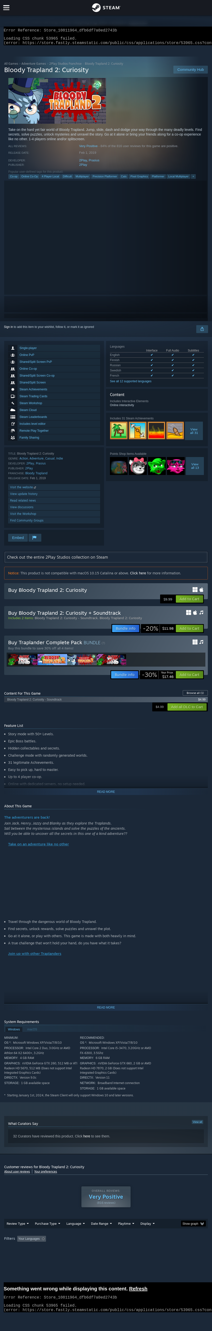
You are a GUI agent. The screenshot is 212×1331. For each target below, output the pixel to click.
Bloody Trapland (36, 476)
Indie (59, 461)
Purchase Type (46, 1226)
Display (145, 1226)
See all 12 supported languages (130, 384)
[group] (106, 1242)
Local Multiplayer (178, 179)
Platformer (158, 179)
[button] (189, 602)
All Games (11, 66)
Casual (50, 461)
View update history (24, 497)
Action (23, 461)
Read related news (23, 503)
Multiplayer (82, 179)
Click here (138, 576)
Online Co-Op (29, 179)
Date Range (99, 1226)
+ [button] (193, 179)
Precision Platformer (105, 179)
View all (197, 1124)
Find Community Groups (27, 523)
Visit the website (23, 490)
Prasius (94, 163)
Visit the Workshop (23, 517)
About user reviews (17, 1174)
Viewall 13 (195, 469)
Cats (124, 179)
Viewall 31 (194, 434)
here (86, 1139)
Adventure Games (33, 66)
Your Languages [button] (29, 1241)
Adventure (37, 461)
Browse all (195, 696)
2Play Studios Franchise (65, 66)
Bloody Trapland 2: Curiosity (121, 621)
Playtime (124, 1226)
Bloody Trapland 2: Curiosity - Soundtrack (66, 621)
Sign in (8, 330)
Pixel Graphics (139, 179)
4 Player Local (50, 179)
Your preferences (45, 1174)
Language (73, 1226)
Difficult (67, 179)
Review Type (16, 1226)
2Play (83, 163)
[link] (158, 631)
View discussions (21, 510)
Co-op (13, 179)
